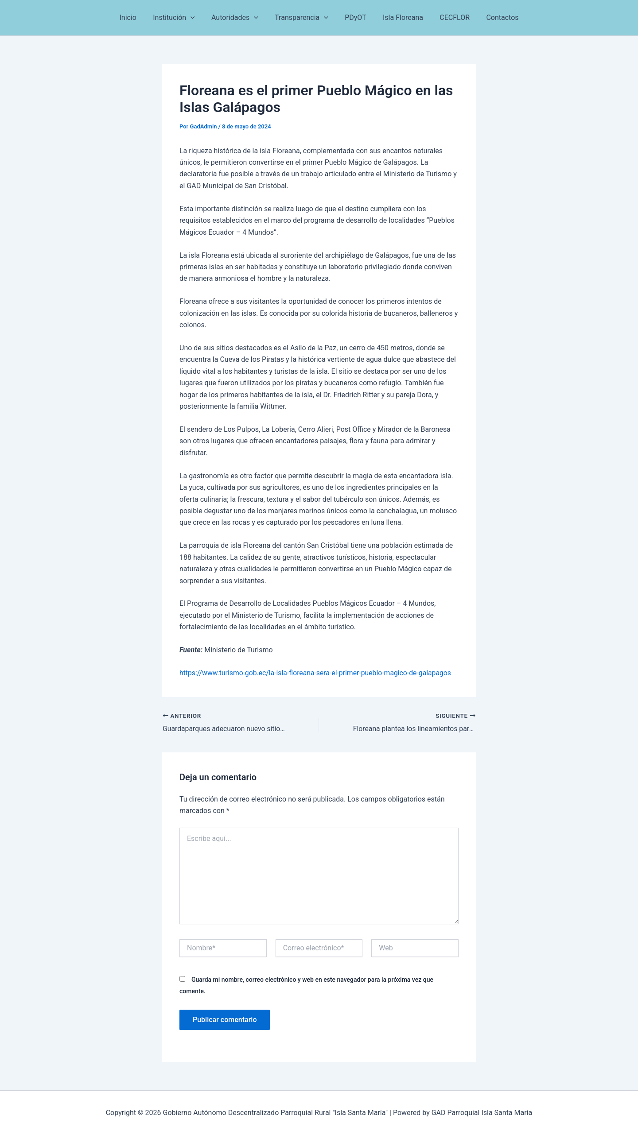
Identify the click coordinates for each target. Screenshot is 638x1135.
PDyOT (354, 17)
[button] (196, 17)
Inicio (136, 17)
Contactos (494, 17)
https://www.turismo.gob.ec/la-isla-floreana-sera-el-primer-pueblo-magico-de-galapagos (317, 673)
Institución (180, 17)
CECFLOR (449, 17)
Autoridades (238, 17)
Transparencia (303, 17)
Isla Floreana (399, 17)
